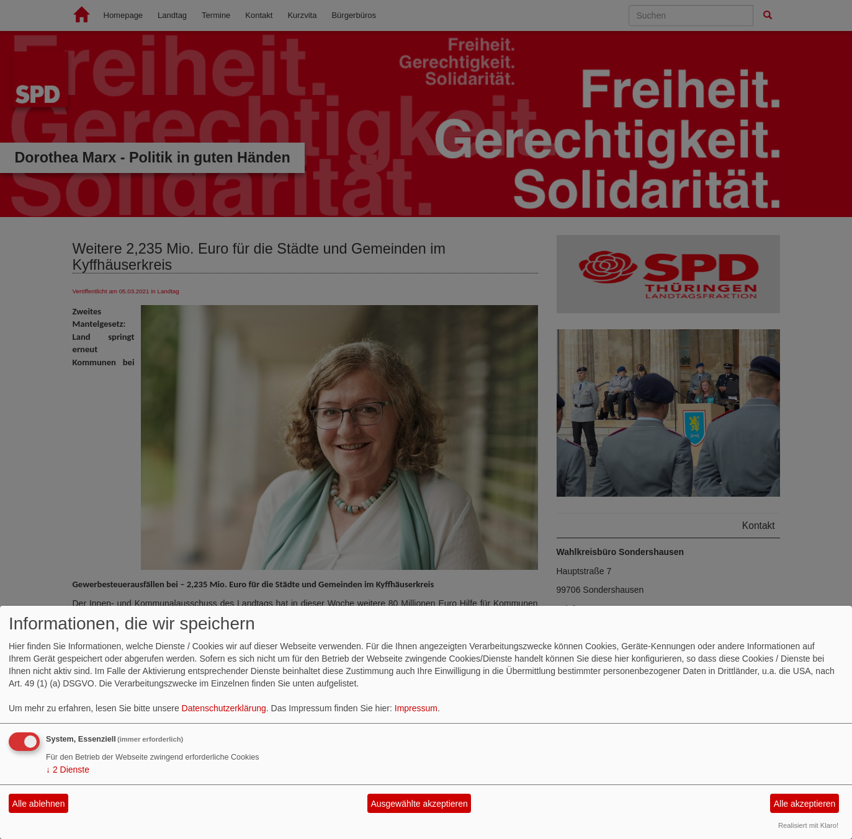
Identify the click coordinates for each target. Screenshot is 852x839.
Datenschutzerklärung (224, 708)
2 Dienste (67, 770)
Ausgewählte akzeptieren (418, 804)
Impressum (416, 708)
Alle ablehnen (38, 804)
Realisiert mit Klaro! (808, 825)
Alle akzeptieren (805, 804)
